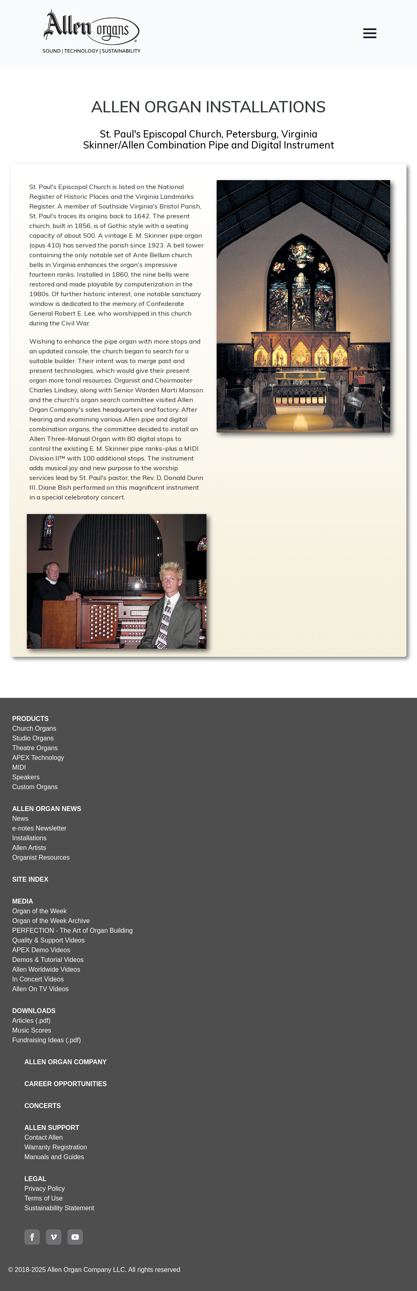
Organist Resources (41, 857)
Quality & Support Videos (48, 940)
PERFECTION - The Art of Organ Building (72, 930)
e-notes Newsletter (39, 828)
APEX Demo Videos (41, 950)
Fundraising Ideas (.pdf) (46, 1040)
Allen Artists (29, 847)
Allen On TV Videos (40, 988)
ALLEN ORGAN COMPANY (65, 1062)
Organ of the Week (39, 911)
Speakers (26, 777)
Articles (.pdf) (31, 1020)
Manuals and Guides (54, 1156)
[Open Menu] (369, 33)
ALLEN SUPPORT (51, 1127)
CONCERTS (42, 1105)
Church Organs (34, 728)
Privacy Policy (44, 1188)
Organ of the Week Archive (51, 920)
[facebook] (32, 1237)
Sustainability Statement (59, 1208)
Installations (29, 838)
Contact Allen (43, 1137)
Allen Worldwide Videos (46, 969)
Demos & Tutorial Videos (48, 959)
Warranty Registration (55, 1147)
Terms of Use (43, 1198)
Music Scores (31, 1030)
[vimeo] (53, 1237)
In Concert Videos (38, 979)
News (20, 818)
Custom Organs (35, 786)
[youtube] (75, 1237)
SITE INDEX (30, 879)
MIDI (19, 767)
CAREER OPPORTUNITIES (65, 1083)
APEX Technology (38, 757)
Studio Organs (33, 738)
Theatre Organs (35, 747)
